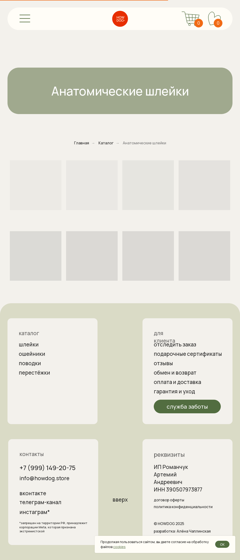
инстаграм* (34, 512)
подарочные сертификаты (188, 353)
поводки (30, 363)
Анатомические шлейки (144, 143)
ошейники (32, 353)
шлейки (29, 344)
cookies (119, 547)
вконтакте (32, 493)
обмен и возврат (175, 372)
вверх (120, 499)
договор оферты (169, 499)
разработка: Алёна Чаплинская (182, 531)
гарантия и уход (174, 391)
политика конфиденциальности (183, 506)
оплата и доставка (177, 382)
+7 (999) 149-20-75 (47, 467)
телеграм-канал (40, 502)
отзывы (163, 363)
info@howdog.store (44, 478)
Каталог (105, 143)
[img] (120, 19)
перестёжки (34, 372)
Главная (81, 143)
